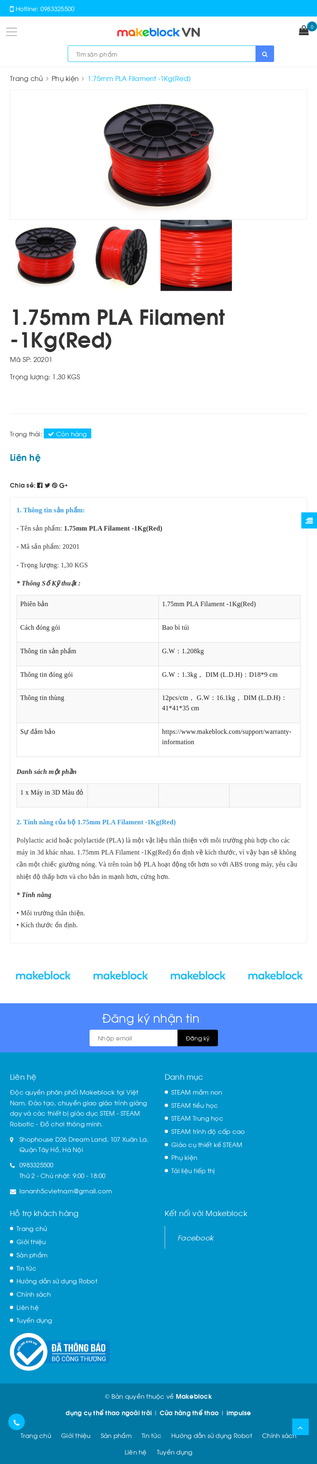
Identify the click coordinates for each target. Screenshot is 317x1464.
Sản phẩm (32, 1254)
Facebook (195, 1237)
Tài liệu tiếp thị (193, 1170)
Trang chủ (32, 1228)
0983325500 (57, 8)
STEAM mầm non (196, 1091)
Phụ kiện (184, 1157)
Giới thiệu (31, 1241)
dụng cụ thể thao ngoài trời (109, 1412)
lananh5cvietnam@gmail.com (65, 1190)
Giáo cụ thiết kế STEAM (207, 1144)
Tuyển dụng (34, 1319)
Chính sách (34, 1293)
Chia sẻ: (22, 484)
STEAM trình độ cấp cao (208, 1130)
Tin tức (26, 1267)
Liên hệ (28, 1307)
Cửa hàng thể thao (189, 1412)
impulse (239, 1412)
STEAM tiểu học (194, 1104)
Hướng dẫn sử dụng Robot (57, 1280)
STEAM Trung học (197, 1117)
